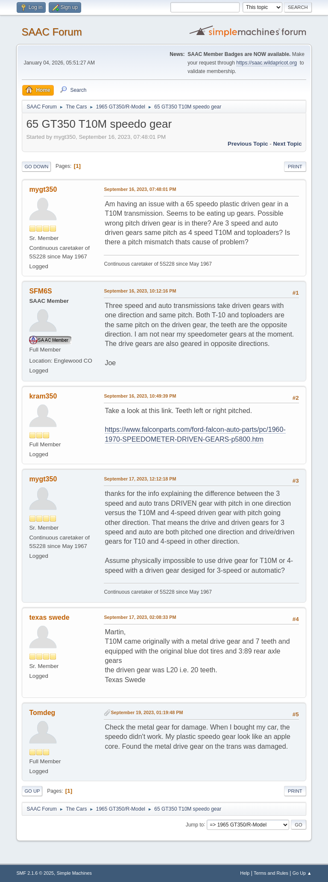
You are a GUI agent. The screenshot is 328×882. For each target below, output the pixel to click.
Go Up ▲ (302, 873)
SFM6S (40, 291)
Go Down (36, 166)
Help (244, 873)
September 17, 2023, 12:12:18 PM (140, 478)
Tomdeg (42, 712)
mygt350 (43, 189)
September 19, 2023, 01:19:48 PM (147, 712)
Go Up (32, 791)
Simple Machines (74, 873)
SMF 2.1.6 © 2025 (35, 873)
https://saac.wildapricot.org (266, 63)
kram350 (43, 396)
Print (295, 166)
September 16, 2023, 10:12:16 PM (140, 290)
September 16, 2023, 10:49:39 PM (140, 396)
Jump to (195, 824)
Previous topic (248, 144)
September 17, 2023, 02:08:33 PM (140, 617)
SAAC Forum (51, 32)
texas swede (49, 617)
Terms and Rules (271, 873)
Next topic (287, 144)
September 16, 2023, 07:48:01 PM (140, 189)
